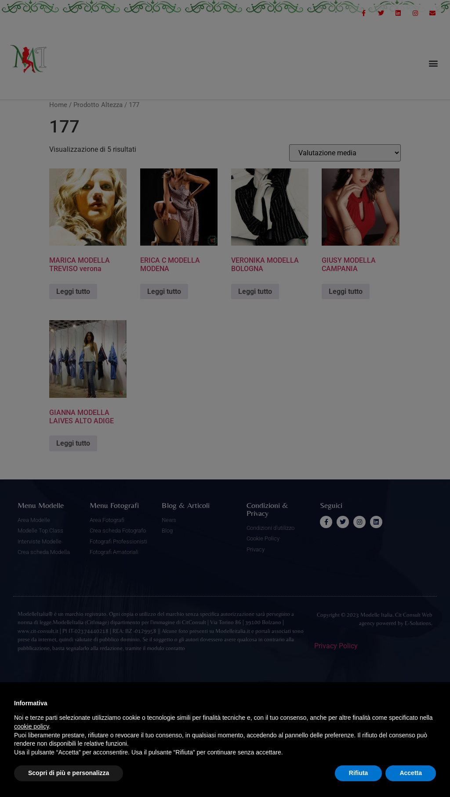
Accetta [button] (410, 772)
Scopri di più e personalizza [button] (68, 772)
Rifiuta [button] (358, 772)
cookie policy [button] (31, 726)
